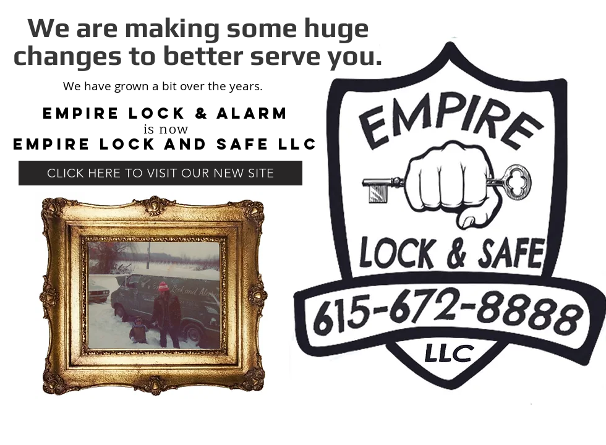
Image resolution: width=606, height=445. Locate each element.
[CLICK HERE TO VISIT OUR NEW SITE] (160, 173)
